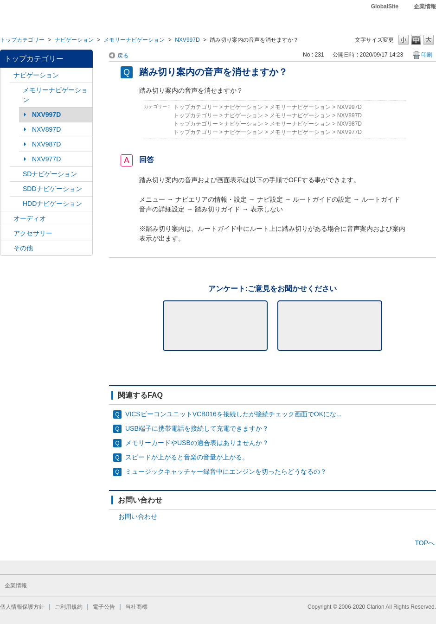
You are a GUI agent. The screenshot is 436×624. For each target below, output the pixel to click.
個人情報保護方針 (22, 607)
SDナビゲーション (50, 174)
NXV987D (46, 144)
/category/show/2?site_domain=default (7, 75)
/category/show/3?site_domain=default (16, 174)
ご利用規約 (69, 607)
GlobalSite (384, 6)
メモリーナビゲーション (134, 40)
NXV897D (46, 129)
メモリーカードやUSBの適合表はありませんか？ (197, 442)
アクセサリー (32, 233)
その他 (23, 248)
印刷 (426, 54)
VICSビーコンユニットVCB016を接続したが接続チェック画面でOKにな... (233, 414)
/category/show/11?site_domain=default (7, 248)
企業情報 (425, 6)
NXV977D (46, 159)
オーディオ (29, 218)
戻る (122, 55)
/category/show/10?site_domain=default (7, 233)
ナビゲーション (74, 40)
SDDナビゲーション (52, 188)
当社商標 (136, 607)
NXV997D (187, 40)
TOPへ (425, 543)
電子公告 (104, 607)
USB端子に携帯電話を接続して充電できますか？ (197, 428)
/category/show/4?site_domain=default (7, 218)
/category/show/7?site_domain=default (16, 90)
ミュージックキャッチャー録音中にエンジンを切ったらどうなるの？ (226, 471)
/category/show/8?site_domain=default (16, 204)
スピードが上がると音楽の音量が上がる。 (187, 457)
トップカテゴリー (22, 40)
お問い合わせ (137, 516)
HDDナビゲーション (52, 203)
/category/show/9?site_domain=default (16, 189)
